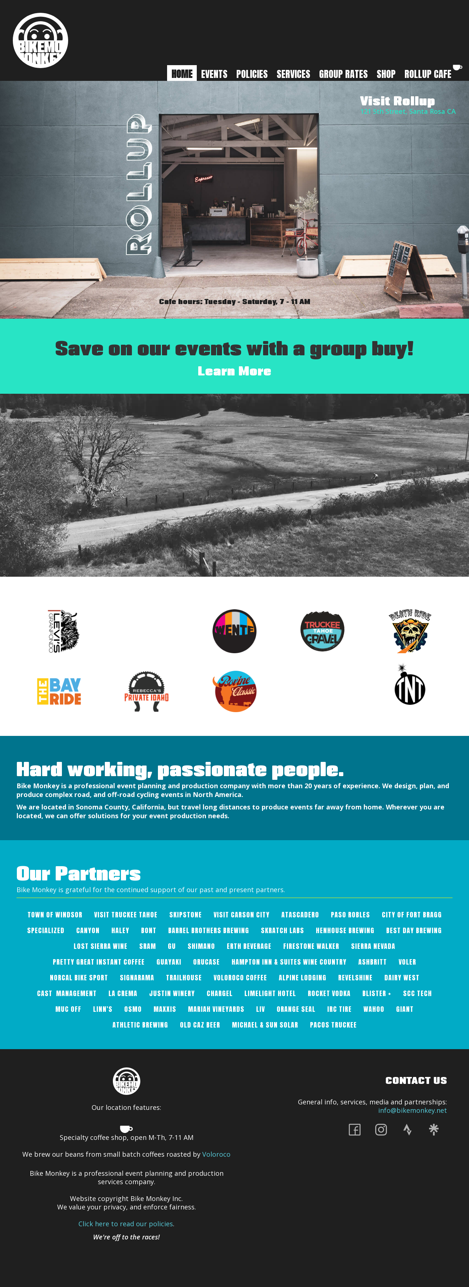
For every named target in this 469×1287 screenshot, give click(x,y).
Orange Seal (296, 1009)
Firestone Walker (311, 946)
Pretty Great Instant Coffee (99, 962)
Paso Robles (350, 915)
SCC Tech (417, 993)
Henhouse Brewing (345, 930)
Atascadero (300, 915)
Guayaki (168, 962)
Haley (120, 930)
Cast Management (67, 993)
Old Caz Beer (200, 1025)
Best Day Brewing (414, 930)
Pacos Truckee (333, 1025)
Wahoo (373, 1009)
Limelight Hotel (270, 993)
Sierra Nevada (373, 946)
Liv (260, 1009)
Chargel (220, 993)
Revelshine (355, 978)
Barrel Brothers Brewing (208, 930)
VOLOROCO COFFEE (240, 978)
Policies (252, 74)
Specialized (45, 930)
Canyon (88, 930)
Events (214, 74)
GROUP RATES (343, 74)
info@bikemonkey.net (412, 1110)
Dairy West (402, 978)
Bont (148, 930)
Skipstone (185, 915)
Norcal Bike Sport (79, 978)
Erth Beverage (249, 946)
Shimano (201, 946)
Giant (405, 1009)
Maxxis (165, 1009)
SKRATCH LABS (282, 930)
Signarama (137, 978)
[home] (40, 40)
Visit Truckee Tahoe (126, 915)
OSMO (133, 1009)
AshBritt (372, 962)
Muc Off (68, 1009)
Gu (172, 946)
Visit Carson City (242, 915)
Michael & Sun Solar (265, 1025)
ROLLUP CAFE (434, 73)
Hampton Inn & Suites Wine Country (289, 962)
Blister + (376, 993)
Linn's (102, 1009)
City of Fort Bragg (412, 915)
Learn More (235, 370)
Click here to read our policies (125, 1223)
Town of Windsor (54, 915)
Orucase (206, 962)
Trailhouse (184, 978)
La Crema (122, 993)
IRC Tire (339, 1009)
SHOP (386, 74)
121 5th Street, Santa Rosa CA (408, 111)
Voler (407, 962)
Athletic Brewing (140, 1025)
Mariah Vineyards (216, 1009)
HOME (181, 74)
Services (293, 74)
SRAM (147, 946)
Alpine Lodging (302, 978)
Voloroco (216, 1154)
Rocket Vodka (329, 993)
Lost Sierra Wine (101, 946)
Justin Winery (172, 993)
